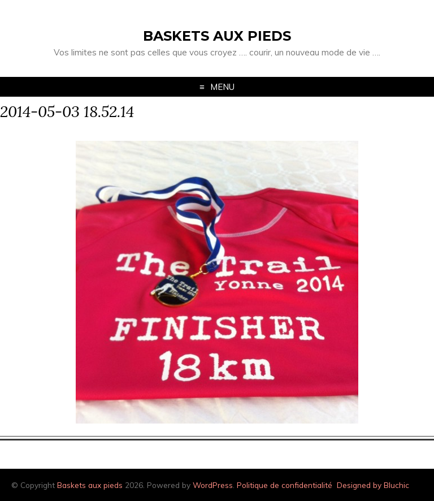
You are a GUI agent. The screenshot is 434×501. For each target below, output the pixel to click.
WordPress (213, 485)
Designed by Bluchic (373, 485)
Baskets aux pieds (217, 36)
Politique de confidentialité (284, 485)
